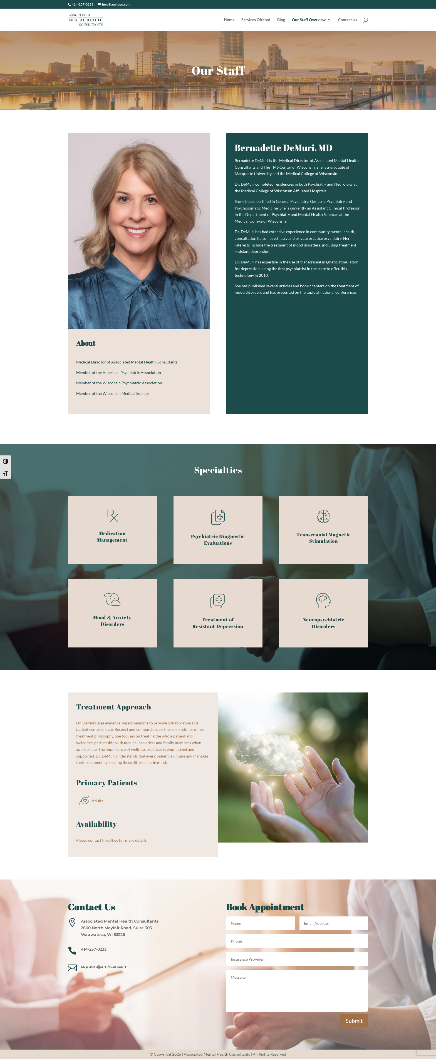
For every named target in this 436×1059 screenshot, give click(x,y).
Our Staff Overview (309, 20)
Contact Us (347, 20)
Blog (281, 20)
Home (229, 20)
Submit (354, 1020)
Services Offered (255, 20)
